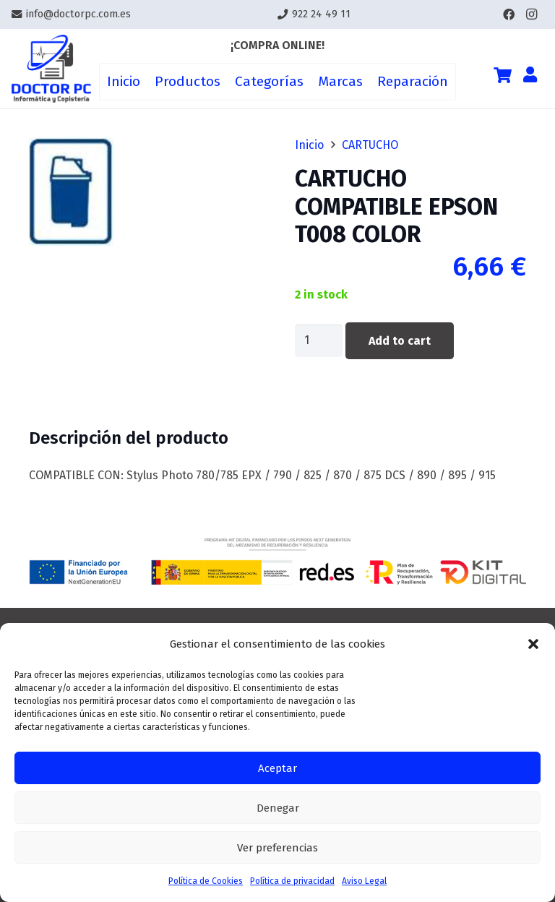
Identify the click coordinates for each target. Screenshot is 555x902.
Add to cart (400, 341)
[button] (533, 644)
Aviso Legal (364, 881)
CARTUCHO (370, 145)
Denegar (278, 808)
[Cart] (502, 75)
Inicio (309, 145)
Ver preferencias (277, 847)
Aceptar (277, 768)
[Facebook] (508, 14)
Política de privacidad (292, 881)
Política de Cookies (205, 881)
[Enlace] (51, 69)
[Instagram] (531, 14)
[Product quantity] (319, 341)
